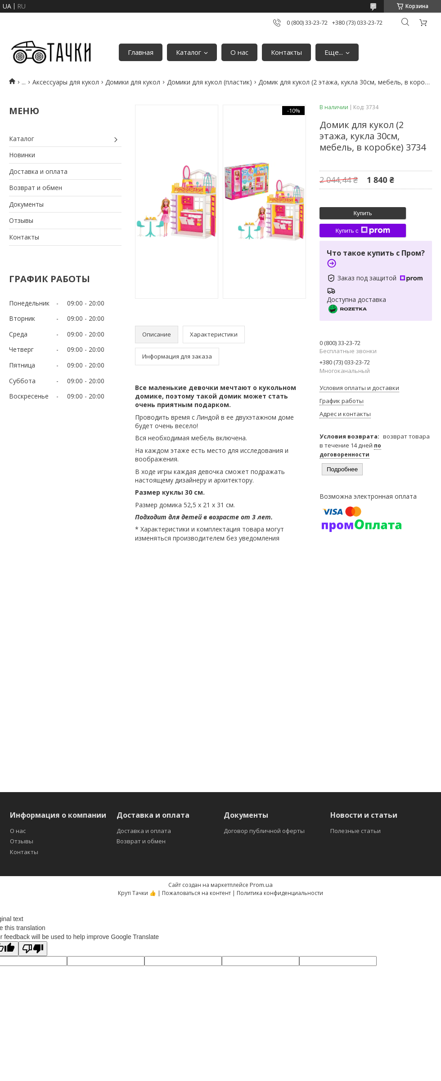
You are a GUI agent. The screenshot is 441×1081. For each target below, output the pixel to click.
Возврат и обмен (35, 187)
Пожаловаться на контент (196, 893)
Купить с (362, 230)
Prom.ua (261, 885)
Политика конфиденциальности (280, 893)
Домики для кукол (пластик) (209, 82)
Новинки (22, 155)
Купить (362, 213)
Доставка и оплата (38, 171)
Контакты (286, 52)
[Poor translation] (32, 948)
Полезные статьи (355, 831)
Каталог (188, 52)
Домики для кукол (132, 82)
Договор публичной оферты (264, 831)
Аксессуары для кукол (65, 82)
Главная (140, 52)
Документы (26, 204)
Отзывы (21, 220)
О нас (239, 52)
